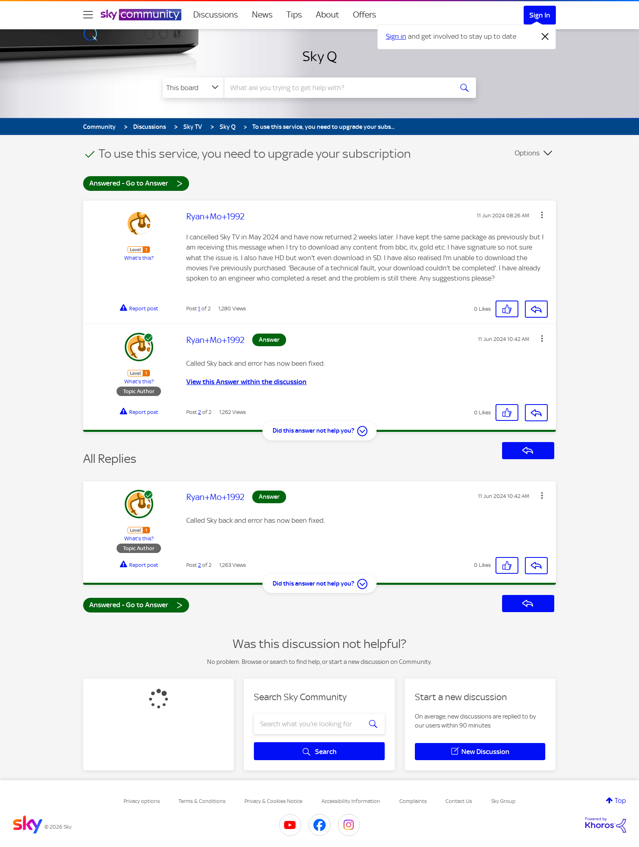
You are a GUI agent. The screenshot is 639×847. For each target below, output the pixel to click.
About (327, 15)
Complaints (413, 801)
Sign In (539, 15)
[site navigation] (88, 15)
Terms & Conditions (201, 801)
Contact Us (458, 801)
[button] (542, 215)
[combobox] (337, 87)
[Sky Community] (141, 15)
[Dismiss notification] (545, 36)
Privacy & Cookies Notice (273, 801)
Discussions (215, 15)
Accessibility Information (351, 801)
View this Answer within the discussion (246, 382)
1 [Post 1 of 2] (199, 308)
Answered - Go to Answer (136, 183)
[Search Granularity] (193, 87)
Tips (294, 15)
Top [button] (620, 800)
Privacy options (141, 801)
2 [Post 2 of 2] (199, 412)
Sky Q (319, 56)
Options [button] (527, 153)
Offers (364, 15)
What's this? (139, 258)
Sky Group (503, 801)
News (262, 15)
